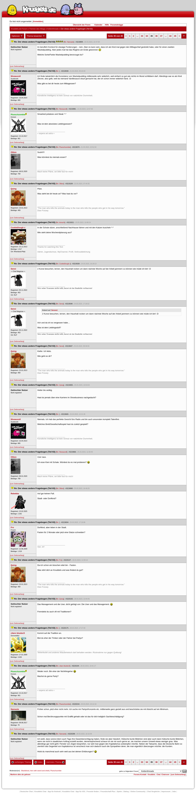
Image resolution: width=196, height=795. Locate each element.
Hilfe (107, 25)
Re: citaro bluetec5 (63, 666)
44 (170, 36)
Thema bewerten (36, 36)
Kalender (98, 25)
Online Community (137, 791)
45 (175, 36)
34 (147, 36)
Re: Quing (60, 385)
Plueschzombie (55, 771)
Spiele (119, 791)
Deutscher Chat (26, 791)
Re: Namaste (69, 42)
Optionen (17, 36)
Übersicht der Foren (81, 25)
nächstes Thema (55, 762)
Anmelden (38, 21)
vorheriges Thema (21, 762)
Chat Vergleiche (153, 791)
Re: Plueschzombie (63, 147)
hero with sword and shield (39, 771)
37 (161, 36)
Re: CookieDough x (63, 264)
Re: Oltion (59, 184)
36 (156, 36)
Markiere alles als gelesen (20, 774)
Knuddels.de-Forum (19, 29)
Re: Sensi (59, 304)
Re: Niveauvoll (61, 109)
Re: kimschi (60, 222)
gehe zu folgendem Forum (128, 771)
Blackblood (25, 771)
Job (174, 791)
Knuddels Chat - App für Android (47, 791)
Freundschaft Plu (107, 791)
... (137, 36)
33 (142, 36)
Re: (57, 71)
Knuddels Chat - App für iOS (73, 791)
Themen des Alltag (37, 29)
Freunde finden (93, 791)
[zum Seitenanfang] (17, 66)
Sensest (54, 310)
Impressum (165, 791)
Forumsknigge (116, 25)
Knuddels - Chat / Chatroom (158, 774)
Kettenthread (53, 29)
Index (38, 762)
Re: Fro (59, 560)
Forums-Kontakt (140, 774)
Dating (126, 791)
